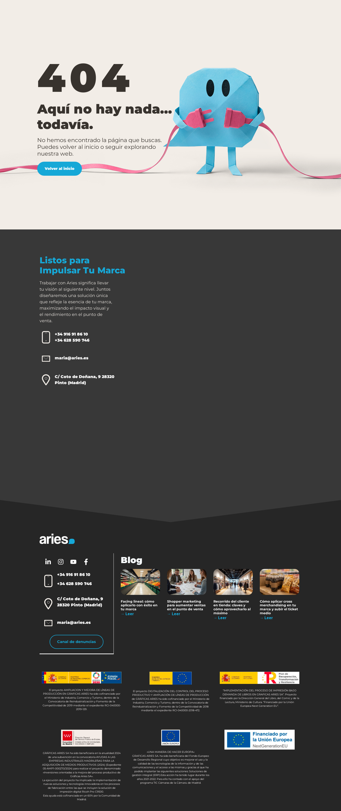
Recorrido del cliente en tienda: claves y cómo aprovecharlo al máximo (232, 607)
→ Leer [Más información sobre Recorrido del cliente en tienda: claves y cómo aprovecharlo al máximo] (220, 618)
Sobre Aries (213, 12)
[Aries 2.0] (231, 375)
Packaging (130, 12)
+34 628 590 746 (72, 340)
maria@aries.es (71, 358)
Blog (241, 12)
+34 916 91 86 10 (71, 334)
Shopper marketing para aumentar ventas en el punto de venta (186, 605)
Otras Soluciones (171, 12)
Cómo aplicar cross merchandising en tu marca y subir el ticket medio (279, 607)
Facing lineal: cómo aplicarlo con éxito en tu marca (139, 605)
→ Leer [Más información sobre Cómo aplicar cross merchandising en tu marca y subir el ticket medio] (266, 618)
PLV (100, 12)
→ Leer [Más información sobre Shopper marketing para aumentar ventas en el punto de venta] (173, 614)
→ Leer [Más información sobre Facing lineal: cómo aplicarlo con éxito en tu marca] (127, 614)
